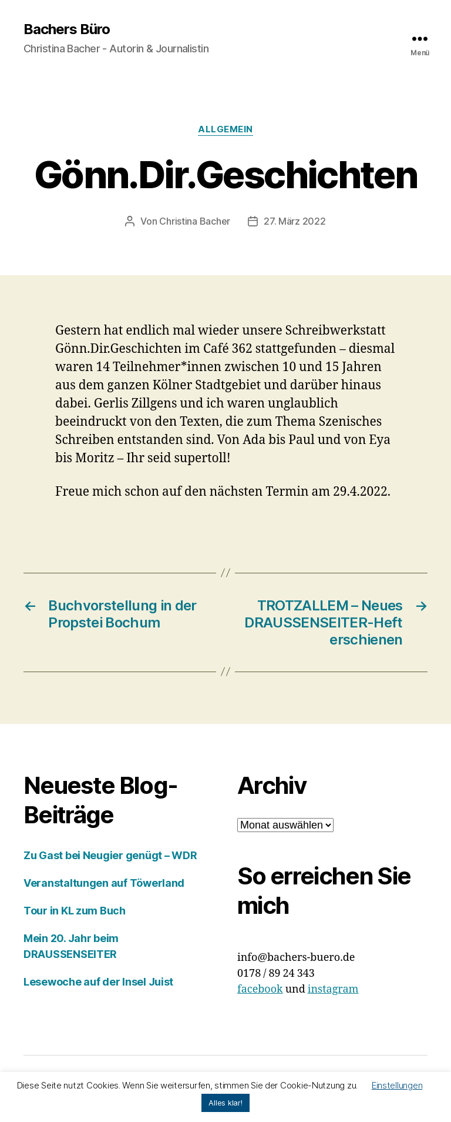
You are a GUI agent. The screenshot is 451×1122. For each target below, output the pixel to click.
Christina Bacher (194, 221)
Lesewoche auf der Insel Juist (98, 982)
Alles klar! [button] (225, 1102)
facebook (260, 989)
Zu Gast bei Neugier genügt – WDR (110, 855)
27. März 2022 (295, 221)
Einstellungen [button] (397, 1085)
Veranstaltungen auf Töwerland (103, 883)
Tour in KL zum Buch (74, 910)
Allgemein (225, 129)
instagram (333, 989)
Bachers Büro (66, 29)
